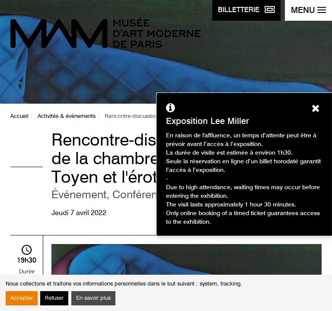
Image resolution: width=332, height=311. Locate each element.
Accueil (19, 116)
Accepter (21, 298)
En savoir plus (93, 298)
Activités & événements (67, 116)
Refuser (54, 298)
